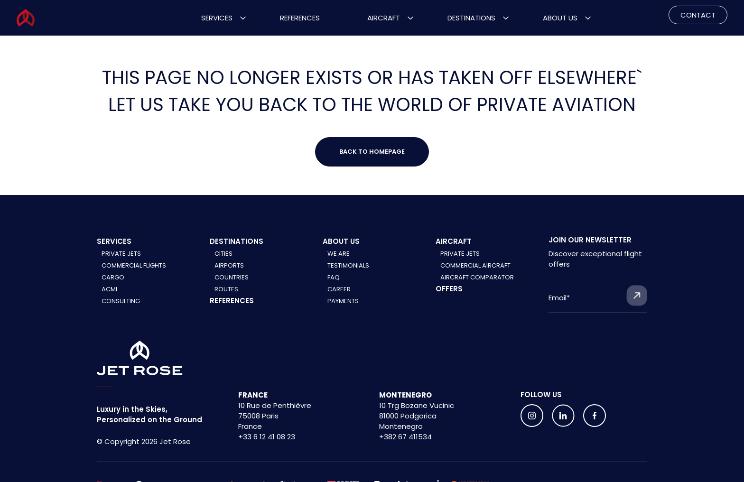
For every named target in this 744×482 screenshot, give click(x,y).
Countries (231, 277)
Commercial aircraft (475, 265)
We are (338, 253)
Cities (223, 253)
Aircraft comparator (477, 277)
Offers (449, 289)
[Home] (140, 358)
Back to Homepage (372, 151)
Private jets (460, 253)
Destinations (471, 18)
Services (216, 18)
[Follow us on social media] (532, 415)
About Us (560, 18)
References (300, 18)
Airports (229, 265)
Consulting (121, 301)
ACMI (109, 289)
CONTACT (698, 15)
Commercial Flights (134, 265)
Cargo (113, 277)
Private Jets (121, 253)
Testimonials (348, 265)
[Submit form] (636, 295)
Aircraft (383, 18)
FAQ (333, 277)
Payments (343, 301)
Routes (226, 289)
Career (339, 289)
